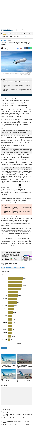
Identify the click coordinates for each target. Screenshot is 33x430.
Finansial (4, 33)
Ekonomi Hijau (18, 33)
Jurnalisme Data (25, 33)
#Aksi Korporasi (15, 267)
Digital (8, 33)
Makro (15, 36)
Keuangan (19, 36)
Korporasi (27, 36)
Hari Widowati (6, 264)
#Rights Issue (8, 267)
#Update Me (22, 267)
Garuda (4, 99)
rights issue (26, 119)
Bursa (23, 36)
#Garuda (3, 267)
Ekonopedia (12, 33)
